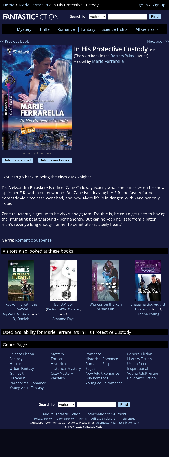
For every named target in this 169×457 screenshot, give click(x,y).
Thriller (44, 29)
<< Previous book (14, 41)
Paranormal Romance (28, 383)
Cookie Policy (65, 419)
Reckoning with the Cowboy (21, 307)
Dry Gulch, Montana (16, 314)
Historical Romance (102, 358)
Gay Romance (97, 378)
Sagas (90, 368)
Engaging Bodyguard (148, 304)
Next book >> (158, 41)
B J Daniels (21, 318)
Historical (59, 363)
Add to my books (55, 160)
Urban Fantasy (22, 368)
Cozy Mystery (62, 373)
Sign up (158, 4)
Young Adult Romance (104, 383)
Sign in (141, 4)
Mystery (24, 29)
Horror (15, 363)
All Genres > (148, 29)
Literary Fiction (139, 358)
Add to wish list (17, 160)
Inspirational (137, 368)
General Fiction (139, 354)
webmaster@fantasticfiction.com (117, 422)
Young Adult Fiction (143, 373)
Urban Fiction (138, 363)
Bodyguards (143, 309)
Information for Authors (107, 414)
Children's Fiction (141, 378)
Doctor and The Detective (63, 309)
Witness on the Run (106, 304)
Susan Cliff (105, 309)
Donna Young (148, 314)
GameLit (17, 373)
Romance (66, 29)
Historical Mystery (66, 368)
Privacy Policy (43, 419)
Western (58, 378)
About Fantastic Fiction (62, 414)
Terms (83, 419)
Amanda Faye (63, 318)
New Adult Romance (102, 373)
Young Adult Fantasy (27, 387)
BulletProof (63, 304)
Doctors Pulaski (123, 55)
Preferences (127, 419)
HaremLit (17, 378)
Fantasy (88, 29)
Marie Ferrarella (108, 61)
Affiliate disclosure (103, 419)
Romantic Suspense (33, 240)
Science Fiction (115, 29)
